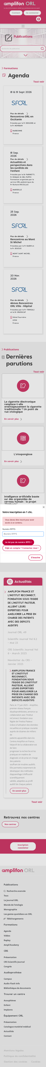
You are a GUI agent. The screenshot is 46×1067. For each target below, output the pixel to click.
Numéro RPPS (8, 529)
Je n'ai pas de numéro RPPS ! (18, 542)
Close (43, 507)
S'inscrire (35, 557)
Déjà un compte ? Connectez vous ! (21, 548)
